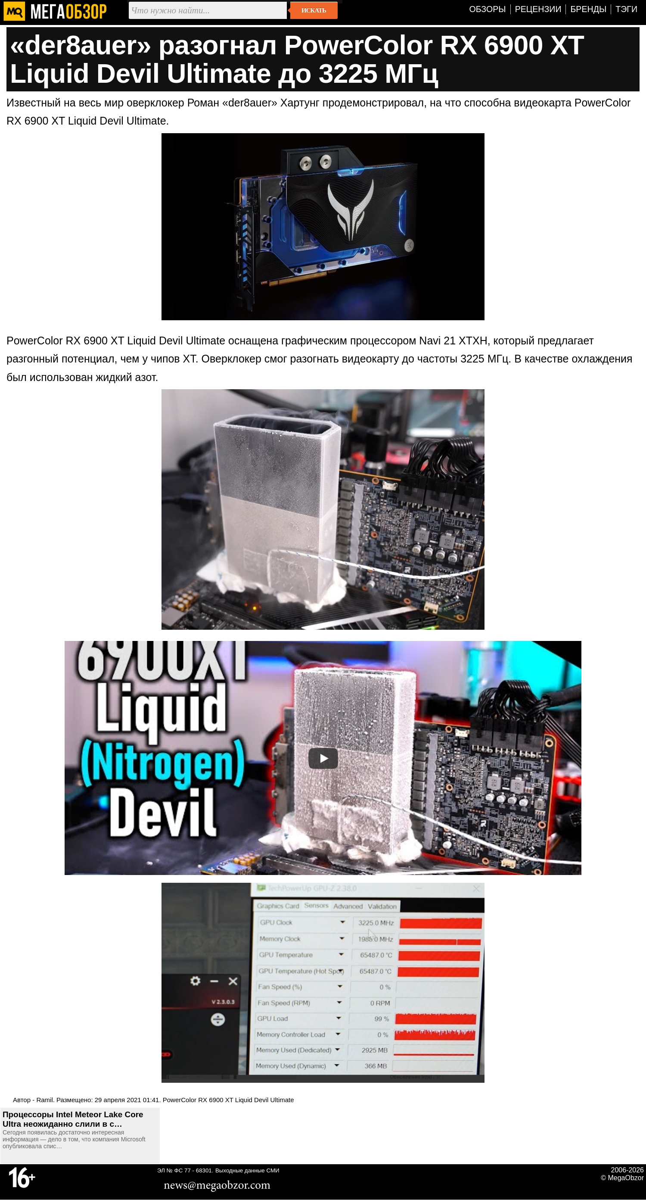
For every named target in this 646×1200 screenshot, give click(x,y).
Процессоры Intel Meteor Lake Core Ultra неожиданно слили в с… (73, 1119)
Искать (313, 10)
